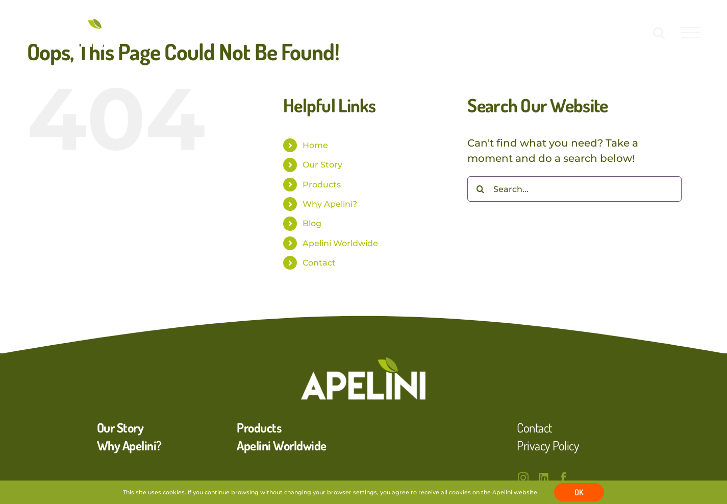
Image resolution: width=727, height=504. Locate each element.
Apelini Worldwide (340, 243)
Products (322, 184)
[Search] (480, 189)
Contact (319, 263)
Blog (312, 223)
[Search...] (574, 189)
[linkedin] (543, 477)
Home (315, 145)
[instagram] (523, 477)
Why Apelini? (330, 204)
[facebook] (563, 477)
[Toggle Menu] (691, 33)
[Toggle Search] (659, 32)
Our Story (322, 165)
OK (579, 492)
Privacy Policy (548, 445)
